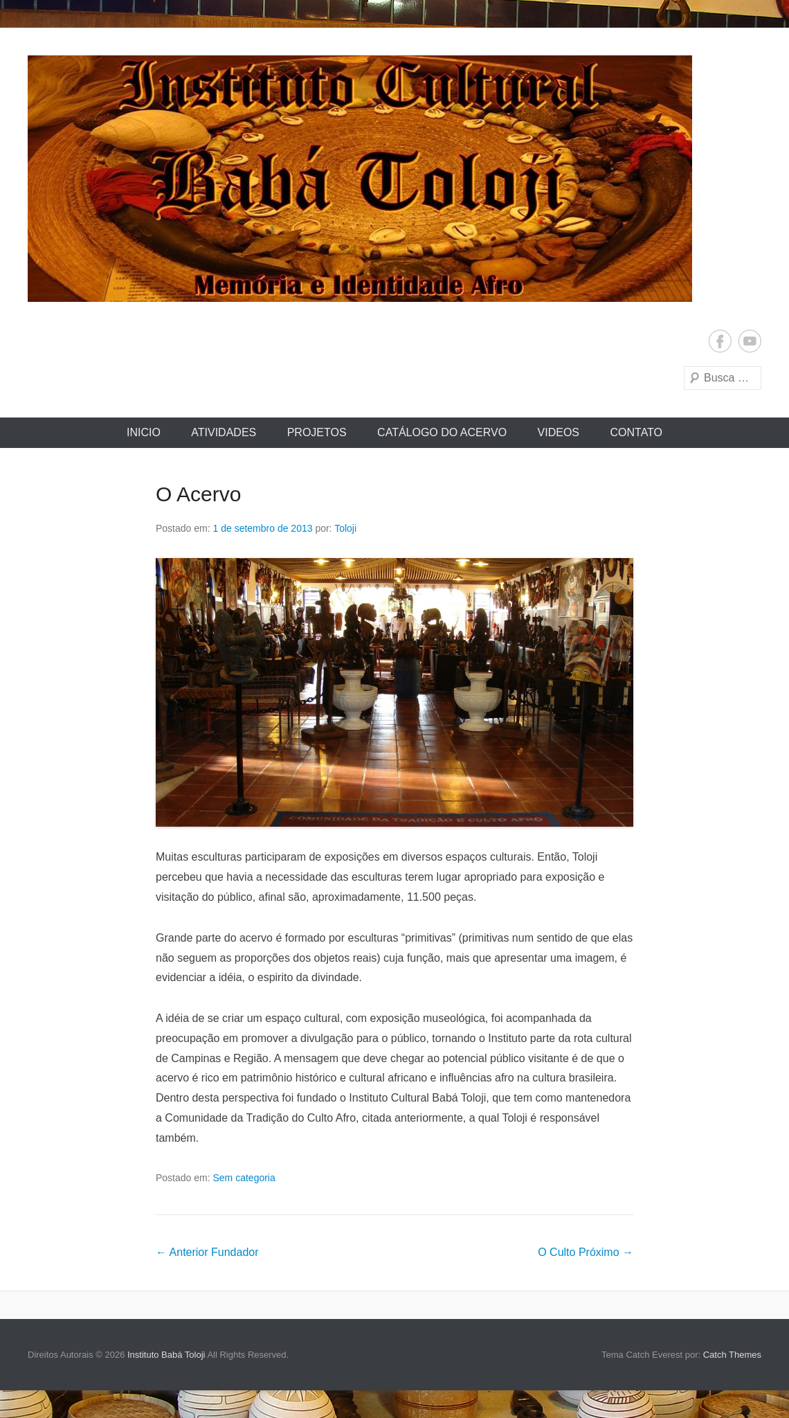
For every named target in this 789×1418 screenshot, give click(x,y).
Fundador (207, 1252)
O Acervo (198, 494)
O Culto (585, 1252)
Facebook (720, 341)
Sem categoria (244, 1177)
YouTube (749, 341)
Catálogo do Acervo (442, 432)
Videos (558, 432)
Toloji (345, 528)
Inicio (144, 432)
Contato (636, 432)
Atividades (223, 432)
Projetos (317, 432)
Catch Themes (732, 1354)
